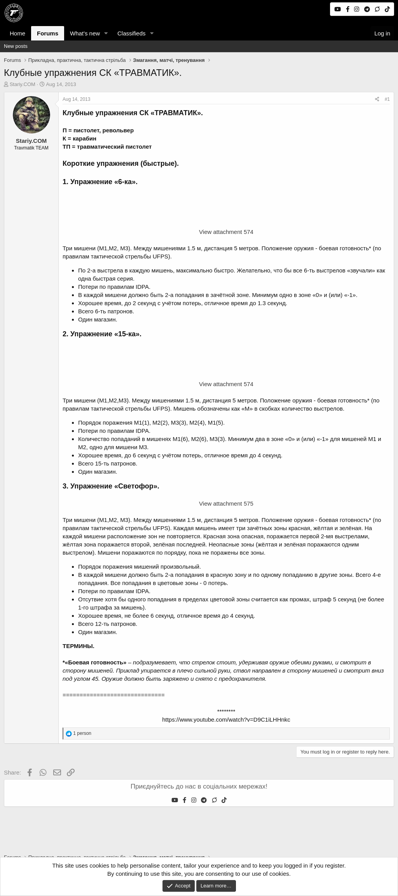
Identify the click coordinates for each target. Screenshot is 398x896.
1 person (82, 733)
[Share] (377, 99)
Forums (47, 33)
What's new (85, 33)
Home (17, 33)
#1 (387, 99)
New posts (16, 46)
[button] (106, 33)
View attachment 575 (226, 503)
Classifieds (131, 33)
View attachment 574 (226, 231)
